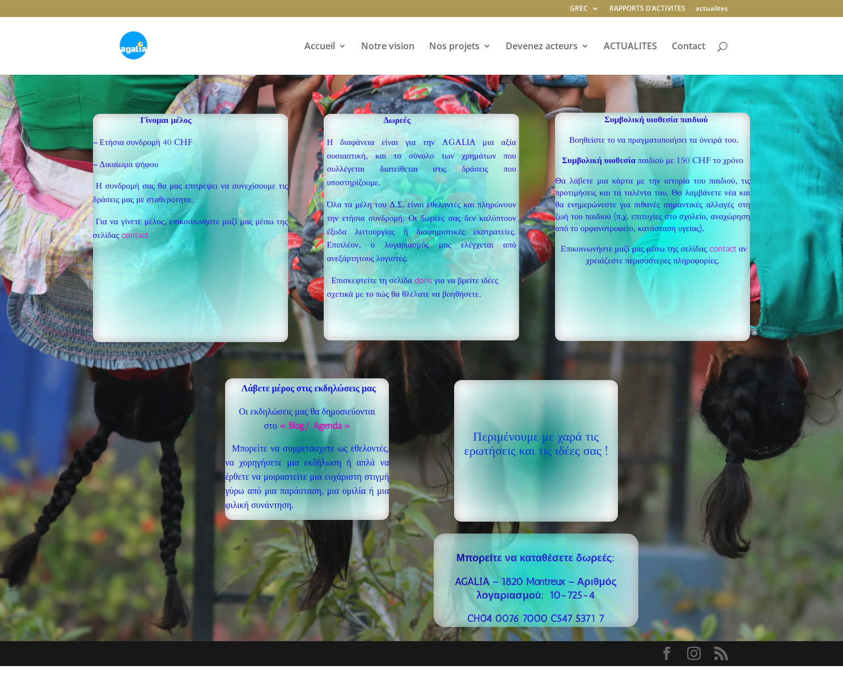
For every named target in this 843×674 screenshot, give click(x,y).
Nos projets (454, 47)
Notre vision (387, 47)
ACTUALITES (630, 47)
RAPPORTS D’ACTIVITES (647, 9)
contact (135, 235)
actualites (712, 9)
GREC (579, 9)
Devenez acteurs (542, 47)
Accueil (319, 47)
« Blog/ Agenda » (314, 425)
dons (423, 280)
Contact (688, 47)
